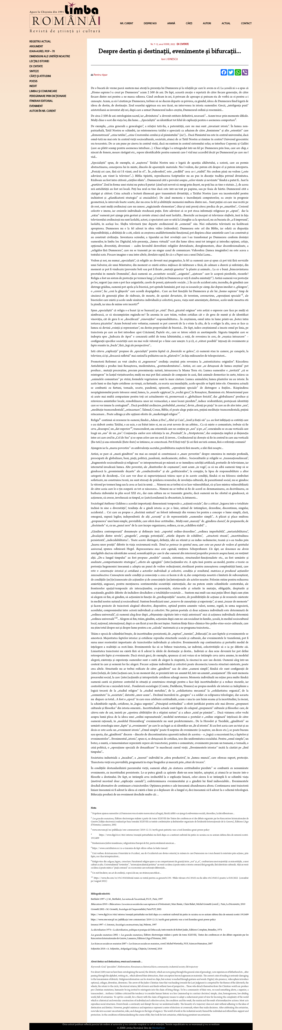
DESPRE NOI (150, 23)
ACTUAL (226, 23)
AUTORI (207, 23)
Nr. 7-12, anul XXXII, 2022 (163, 44)
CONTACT (246, 23)
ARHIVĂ (171, 23)
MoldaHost (158, 1028)
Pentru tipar (99, 75)
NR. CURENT (126, 23)
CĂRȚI (189, 23)
